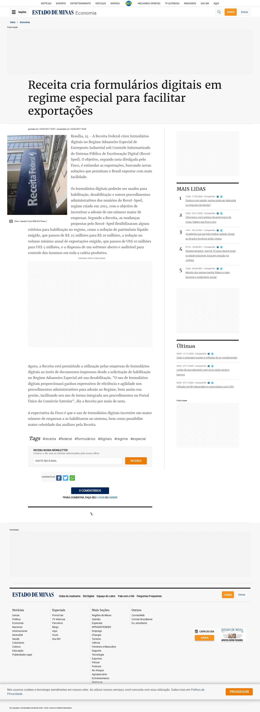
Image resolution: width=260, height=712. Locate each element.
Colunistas (18, 642)
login (101, 497)
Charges (96, 635)
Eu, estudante (139, 623)
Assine (230, 12)
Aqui (54, 631)
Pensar (96, 662)
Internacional (19, 631)
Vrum (55, 635)
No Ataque (98, 670)
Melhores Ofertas (149, 3)
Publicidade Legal (22, 654)
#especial (138, 438)
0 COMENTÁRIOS (90, 491)
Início (12, 22)
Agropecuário (99, 674)
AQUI (216, 3)
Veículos (100, 3)
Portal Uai (57, 615)
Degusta (96, 650)
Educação (17, 650)
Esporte (61, 3)
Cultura (16, 646)
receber (136, 460)
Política (16, 619)
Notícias (46, 3)
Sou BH (205, 3)
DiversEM (17, 635)
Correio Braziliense (142, 619)
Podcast (96, 666)
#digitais (105, 438)
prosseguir (239, 691)
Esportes (97, 658)
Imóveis (115, 3)
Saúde (15, 639)
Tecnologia (98, 654)
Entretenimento (80, 3)
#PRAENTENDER (101, 627)
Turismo (96, 639)
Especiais (97, 623)
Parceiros (190, 3)
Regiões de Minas (101, 615)
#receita (49, 438)
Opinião (96, 619)
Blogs (55, 627)
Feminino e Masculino (104, 646)
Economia (85, 13)
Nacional (17, 627)
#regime (121, 438)
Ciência (96, 642)
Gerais (16, 615)
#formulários (85, 438)
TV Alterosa (172, 3)
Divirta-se (97, 682)
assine (113, 497)
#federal (65, 438)
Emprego (97, 631)
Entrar (244, 12)
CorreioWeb (138, 615)
